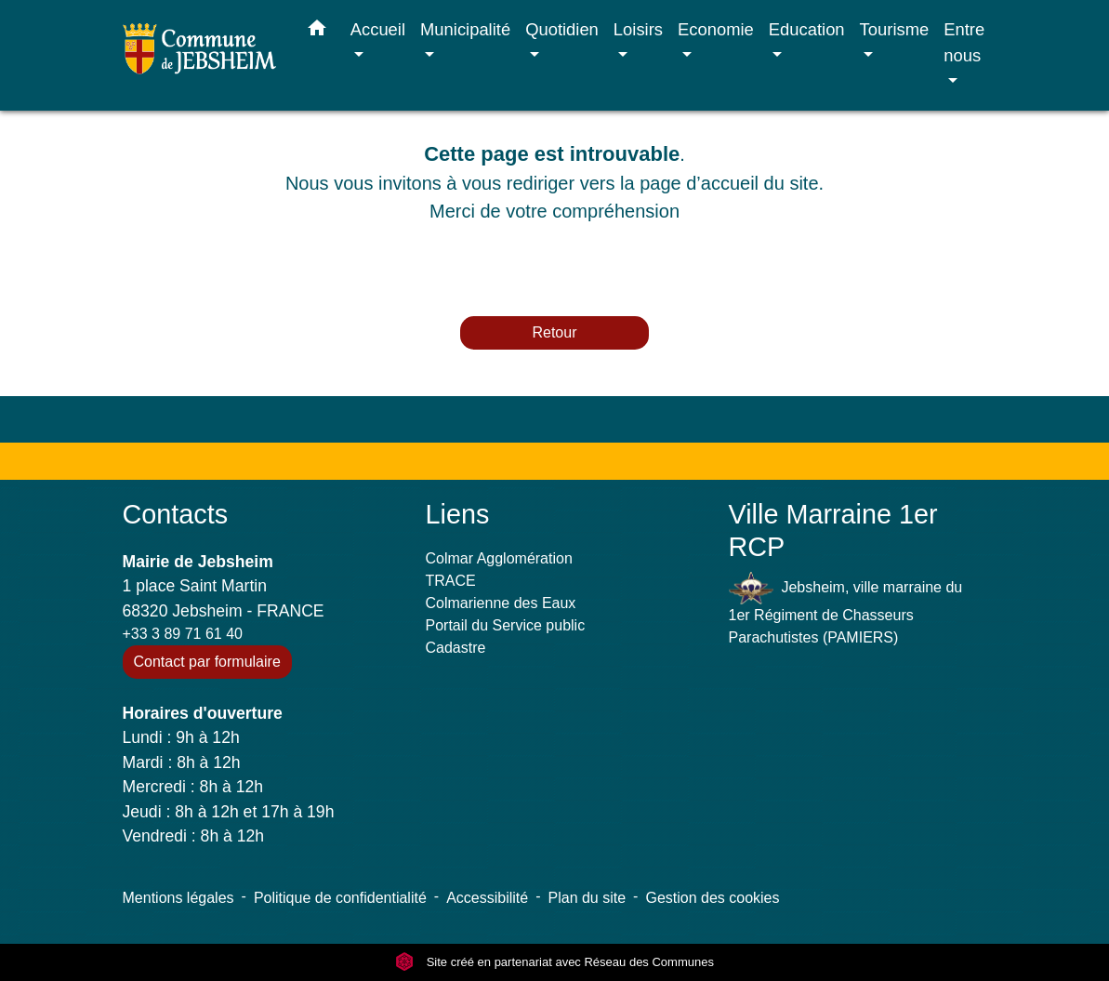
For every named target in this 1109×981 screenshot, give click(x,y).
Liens (458, 514)
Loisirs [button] (638, 29)
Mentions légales (178, 898)
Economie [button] (716, 29)
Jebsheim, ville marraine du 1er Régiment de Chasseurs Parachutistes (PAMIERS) (846, 608)
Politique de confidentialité (340, 898)
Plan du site (587, 898)
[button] (317, 31)
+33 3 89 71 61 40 (183, 634)
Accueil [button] (377, 29)
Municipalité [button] (465, 29)
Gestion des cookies (712, 898)
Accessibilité (487, 898)
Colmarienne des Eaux (501, 603)
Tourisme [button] (895, 29)
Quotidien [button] (562, 29)
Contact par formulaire (207, 661)
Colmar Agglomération (499, 558)
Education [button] (807, 29)
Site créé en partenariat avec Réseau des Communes (554, 962)
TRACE (451, 581)
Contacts (176, 514)
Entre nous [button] (964, 42)
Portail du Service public (506, 625)
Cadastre (456, 648)
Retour (554, 332)
